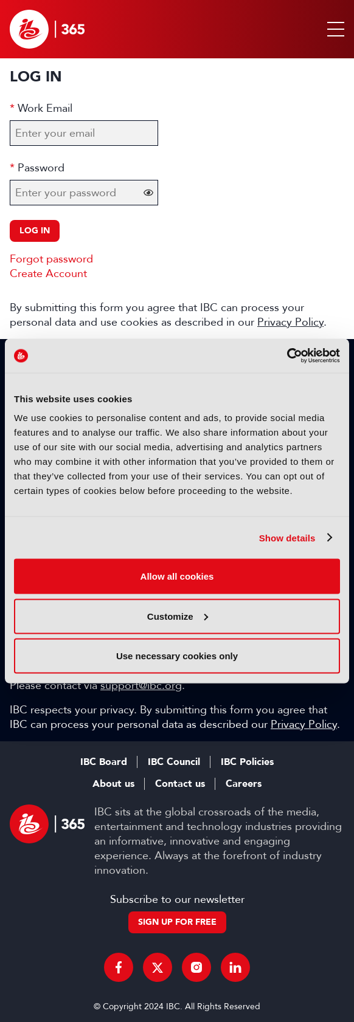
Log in (34, 230)
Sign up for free (177, 922)
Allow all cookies (177, 576)
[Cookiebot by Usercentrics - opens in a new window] (287, 356)
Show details (287, 537)
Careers (244, 784)
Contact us (180, 784)
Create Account (48, 273)
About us (113, 784)
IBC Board (103, 762)
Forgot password (51, 259)
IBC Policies (247, 762)
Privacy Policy (290, 322)
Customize (177, 616)
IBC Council (174, 762)
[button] (333, 29)
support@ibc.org (141, 685)
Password (41, 167)
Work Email (45, 108)
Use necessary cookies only (177, 656)
